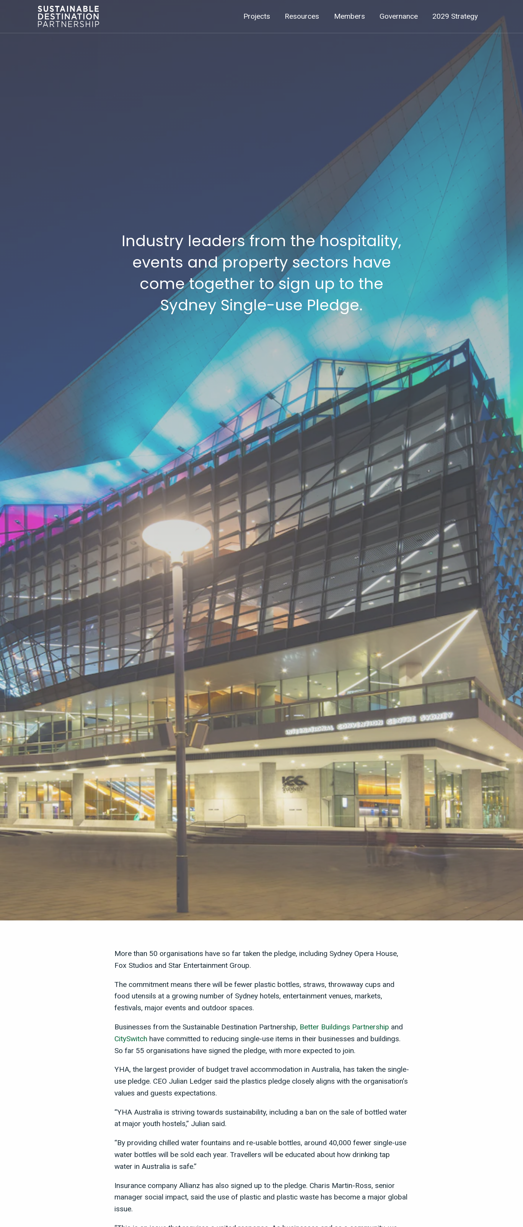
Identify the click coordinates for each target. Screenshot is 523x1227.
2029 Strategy (455, 16)
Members (349, 16)
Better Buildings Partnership (344, 1026)
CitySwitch (130, 1038)
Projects (256, 16)
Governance (399, 16)
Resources (302, 16)
